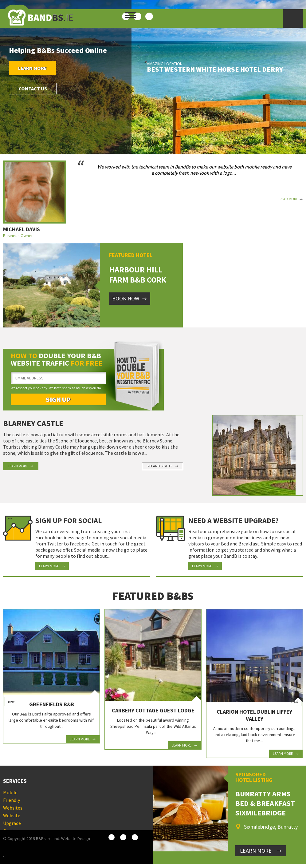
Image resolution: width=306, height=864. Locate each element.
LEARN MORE (261, 850)
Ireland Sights (162, 466)
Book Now (129, 298)
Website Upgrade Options (12, 823)
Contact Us (32, 88)
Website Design (75, 838)
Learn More (32, 68)
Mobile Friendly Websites (12, 800)
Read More (291, 198)
